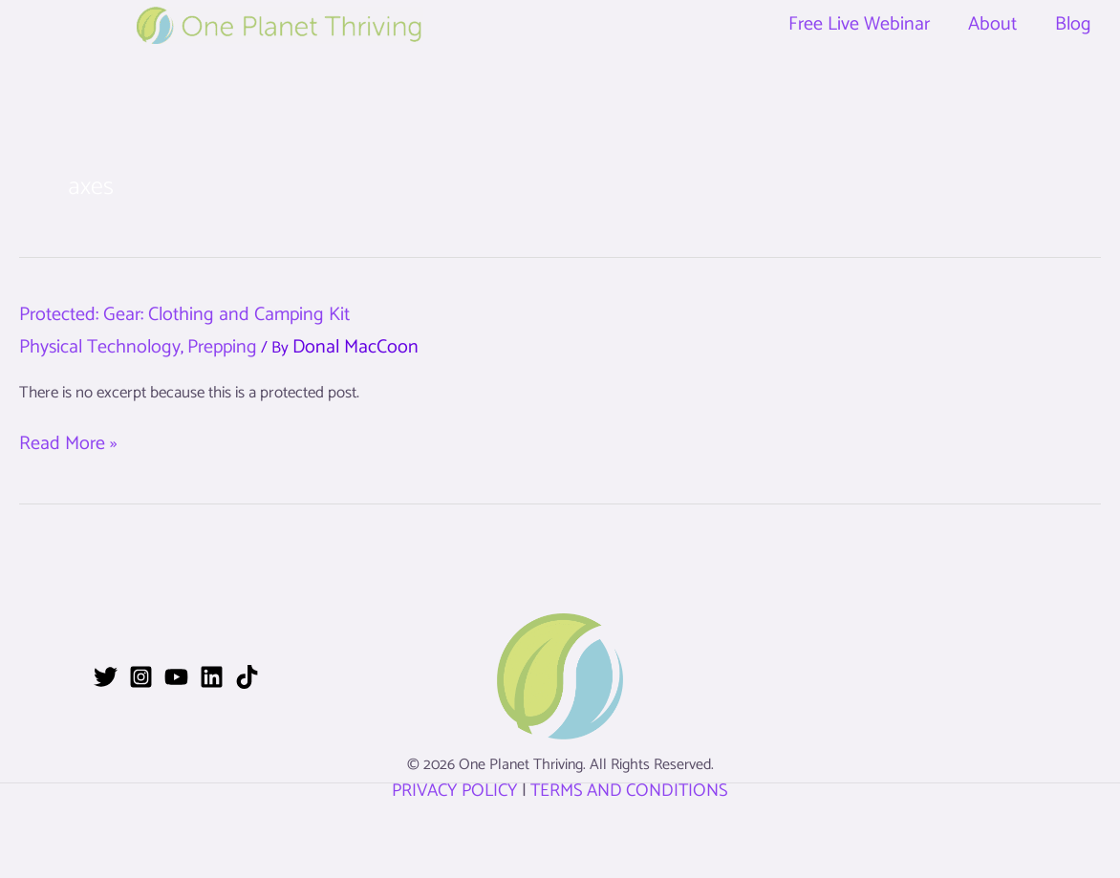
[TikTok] (247, 677)
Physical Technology (100, 347)
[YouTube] (176, 677)
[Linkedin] (212, 677)
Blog (1073, 24)
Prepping (222, 347)
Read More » (68, 444)
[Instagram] (141, 677)
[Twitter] (106, 677)
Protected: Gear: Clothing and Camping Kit (184, 315)
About (992, 24)
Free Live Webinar (859, 24)
